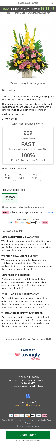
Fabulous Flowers (28, 3)
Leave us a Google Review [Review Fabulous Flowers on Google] (28, 405)
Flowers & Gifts (19, 13)
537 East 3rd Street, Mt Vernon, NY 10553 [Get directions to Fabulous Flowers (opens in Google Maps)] (27, 380)
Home (8, 13)
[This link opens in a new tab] (28, 355)
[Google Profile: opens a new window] (28, 396)
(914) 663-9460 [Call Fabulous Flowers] (28, 383)
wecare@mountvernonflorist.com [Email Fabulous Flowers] (28, 386)
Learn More (48, 212)
